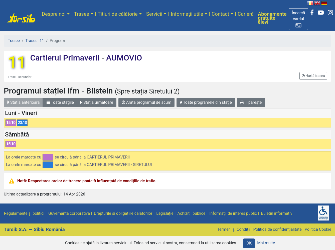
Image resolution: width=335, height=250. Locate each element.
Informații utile (187, 14)
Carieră (245, 14)
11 (17, 62)
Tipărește (251, 102)
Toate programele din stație (206, 102)
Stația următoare (96, 102)
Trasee (81, 14)
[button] (298, 19)
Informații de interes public (233, 213)
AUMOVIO (123, 57)
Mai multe (266, 242)
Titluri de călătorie (118, 14)
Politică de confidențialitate (277, 229)
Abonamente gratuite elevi (272, 18)
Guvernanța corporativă (69, 213)
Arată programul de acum (146, 102)
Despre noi (54, 14)
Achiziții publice (192, 213)
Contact (220, 14)
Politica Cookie (318, 229)
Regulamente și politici (24, 213)
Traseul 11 (35, 40)
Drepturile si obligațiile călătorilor (123, 213)
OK (249, 243)
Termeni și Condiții (233, 229)
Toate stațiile (60, 102)
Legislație (164, 213)
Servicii (154, 14)
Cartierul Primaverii (65, 57)
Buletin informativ (276, 213)
